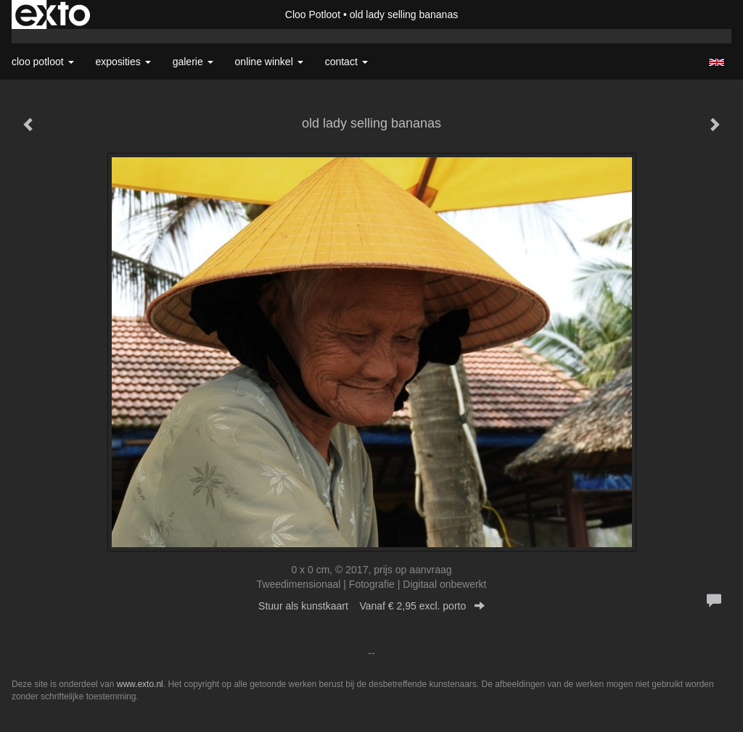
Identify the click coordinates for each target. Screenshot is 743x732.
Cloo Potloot (312, 14)
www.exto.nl (140, 684)
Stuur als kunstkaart (371, 606)
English (716, 62)
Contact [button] (346, 61)
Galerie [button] (193, 61)
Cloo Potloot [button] (43, 61)
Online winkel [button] (269, 61)
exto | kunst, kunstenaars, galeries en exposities (53, 14)
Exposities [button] (123, 61)
